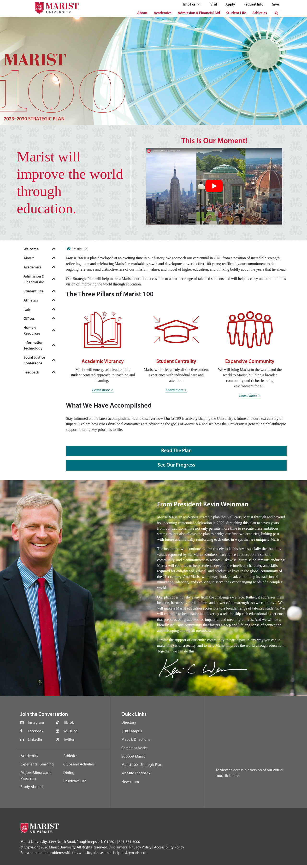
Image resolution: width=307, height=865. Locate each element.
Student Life (236, 13)
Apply (230, 4)
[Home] (69, 249)
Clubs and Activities (78, 764)
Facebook (35, 731)
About (142, 13)
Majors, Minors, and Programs (36, 775)
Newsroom (130, 781)
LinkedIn (35, 739)
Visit (213, 4)
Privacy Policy (140, 847)
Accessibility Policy (169, 847)
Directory (128, 722)
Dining (68, 772)
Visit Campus (131, 731)
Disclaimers (118, 847)
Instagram (36, 722)
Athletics (259, 13)
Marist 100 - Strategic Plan (141, 764)
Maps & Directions (135, 739)
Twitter (68, 739)
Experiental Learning (37, 764)
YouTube (70, 731)
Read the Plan (176, 450)
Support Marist (133, 756)
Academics (162, 13)
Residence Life (74, 780)
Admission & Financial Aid (199, 13)
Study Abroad (32, 786)
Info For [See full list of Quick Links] (191, 4)
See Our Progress (176, 465)
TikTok (68, 722)
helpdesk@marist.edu (130, 852)
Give (275, 4)
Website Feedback (135, 772)
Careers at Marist (134, 747)
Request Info (253, 4)
